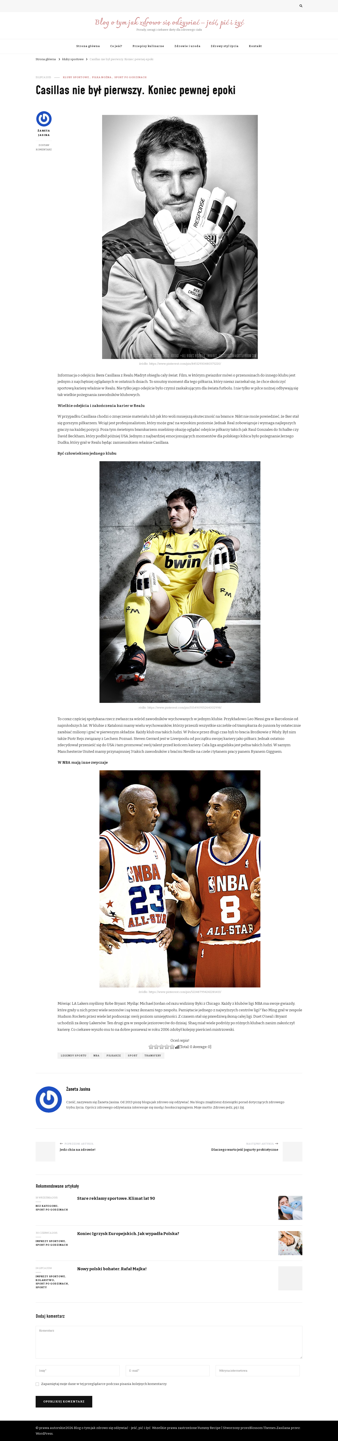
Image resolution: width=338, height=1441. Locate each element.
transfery (153, 1055)
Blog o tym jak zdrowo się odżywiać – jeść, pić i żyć (169, 22)
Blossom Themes (262, 1428)
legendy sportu (73, 1055)
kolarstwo (45, 1280)
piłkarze (113, 1055)
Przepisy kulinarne (148, 46)
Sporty (41, 1287)
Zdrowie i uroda (187, 46)
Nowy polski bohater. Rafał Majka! (112, 1268)
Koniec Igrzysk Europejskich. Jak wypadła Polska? (128, 1233)
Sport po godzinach (130, 77)
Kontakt (255, 46)
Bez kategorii (46, 1205)
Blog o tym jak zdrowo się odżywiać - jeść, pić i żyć (112, 1428)
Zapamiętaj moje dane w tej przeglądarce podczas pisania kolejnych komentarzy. (104, 1384)
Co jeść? (116, 46)
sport (133, 1055)
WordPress (44, 1434)
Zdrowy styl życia (225, 46)
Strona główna (88, 46)
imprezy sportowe (50, 1241)
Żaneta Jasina (44, 124)
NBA (96, 1055)
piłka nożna (102, 77)
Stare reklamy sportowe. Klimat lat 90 (116, 1198)
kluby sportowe (76, 77)
